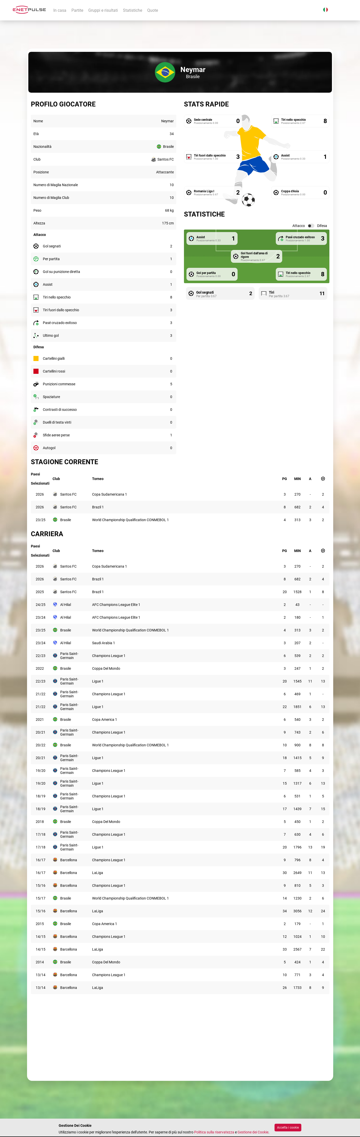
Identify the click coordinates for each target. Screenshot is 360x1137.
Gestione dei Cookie (253, 1132)
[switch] (311, 225)
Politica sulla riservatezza (214, 1132)
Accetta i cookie (288, 1127)
